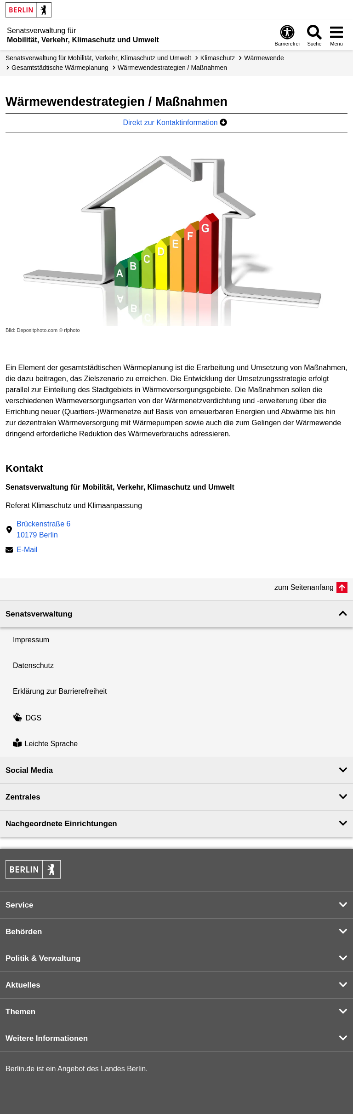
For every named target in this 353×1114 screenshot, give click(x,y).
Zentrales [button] (23, 797)
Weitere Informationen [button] (47, 1038)
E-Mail (27, 550)
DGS (27, 718)
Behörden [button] (24, 931)
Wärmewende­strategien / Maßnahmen (172, 67)
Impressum (31, 640)
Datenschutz (33, 665)
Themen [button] (20, 1011)
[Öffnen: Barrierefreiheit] (287, 35)
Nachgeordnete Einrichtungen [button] (61, 823)
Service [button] (20, 905)
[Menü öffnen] (336, 35)
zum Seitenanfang (304, 587)
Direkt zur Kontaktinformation (175, 122)
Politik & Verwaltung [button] (43, 958)
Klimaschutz (217, 58)
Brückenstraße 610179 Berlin (43, 529)
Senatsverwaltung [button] (39, 614)
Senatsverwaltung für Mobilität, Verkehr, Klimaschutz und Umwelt (98, 58)
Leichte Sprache (45, 744)
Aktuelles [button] (23, 985)
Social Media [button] (29, 770)
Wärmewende (264, 58)
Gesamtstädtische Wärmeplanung (59, 67)
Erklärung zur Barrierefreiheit (60, 691)
